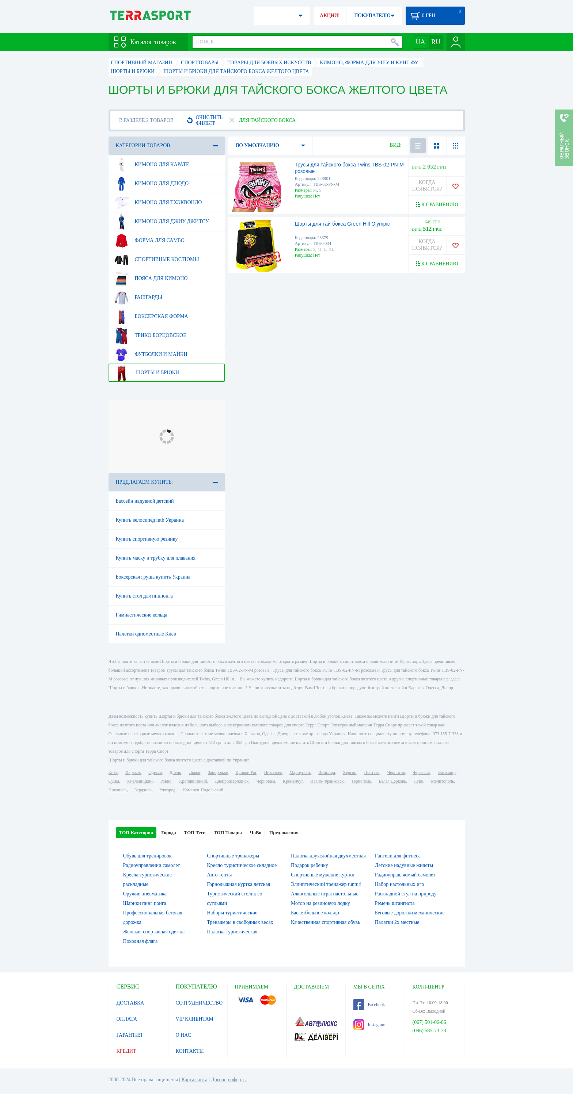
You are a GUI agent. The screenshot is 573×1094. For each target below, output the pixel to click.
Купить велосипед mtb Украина (150, 520)
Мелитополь (442, 781)
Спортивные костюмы (156, 259)
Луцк (418, 781)
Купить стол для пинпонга (144, 596)
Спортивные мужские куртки (322, 875)
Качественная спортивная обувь (325, 922)
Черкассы (421, 772)
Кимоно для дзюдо (151, 183)
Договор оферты (229, 1079)
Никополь (118, 789)
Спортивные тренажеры (233, 856)
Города (168, 832)
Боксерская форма (150, 316)
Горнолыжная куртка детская (238, 884)
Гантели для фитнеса (398, 856)
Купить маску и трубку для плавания (156, 558)
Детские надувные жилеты (404, 865)
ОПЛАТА (127, 1019)
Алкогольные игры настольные (324, 894)
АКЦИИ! (329, 15)
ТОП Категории (136, 832)
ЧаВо (255, 832)
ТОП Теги (194, 832)
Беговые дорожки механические (410, 912)
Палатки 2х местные (397, 922)
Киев (113, 772)
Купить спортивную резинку (147, 539)
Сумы (114, 781)
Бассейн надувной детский (145, 501)
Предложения (284, 832)
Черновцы (265, 781)
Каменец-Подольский (203, 789)
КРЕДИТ (126, 1051)
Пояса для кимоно (150, 278)
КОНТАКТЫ (190, 1051)
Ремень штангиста (395, 903)
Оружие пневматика (145, 894)
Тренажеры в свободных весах (240, 922)
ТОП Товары (228, 832)
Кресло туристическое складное (242, 865)
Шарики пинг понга (144, 903)
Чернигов (396, 772)
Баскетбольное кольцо (315, 912)
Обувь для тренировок (147, 856)
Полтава (372, 772)
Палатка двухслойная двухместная (328, 856)
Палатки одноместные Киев (146, 634)
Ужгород (167, 789)
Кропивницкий (193, 781)
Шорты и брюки (146, 372)
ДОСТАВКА (130, 1003)
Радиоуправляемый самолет (405, 875)
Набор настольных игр (399, 884)
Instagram (369, 1024)
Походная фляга (140, 941)
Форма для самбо (149, 240)
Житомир (447, 772)
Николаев (273, 772)
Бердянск (143, 789)
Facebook (369, 1004)
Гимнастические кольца (141, 615)
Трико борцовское (149, 335)
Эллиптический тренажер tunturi (326, 884)
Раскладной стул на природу (406, 894)
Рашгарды (137, 297)
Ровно (165, 781)
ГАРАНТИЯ (130, 1035)
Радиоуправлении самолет (151, 865)
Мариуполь (300, 772)
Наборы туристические (232, 912)
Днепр (175, 772)
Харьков (133, 772)
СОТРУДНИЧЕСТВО (199, 1003)
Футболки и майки (150, 354)
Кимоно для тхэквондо (157, 202)
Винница (326, 772)
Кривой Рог (245, 772)
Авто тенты (219, 875)
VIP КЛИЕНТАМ (195, 1019)
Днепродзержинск (232, 781)
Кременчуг (293, 781)
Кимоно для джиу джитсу (161, 221)
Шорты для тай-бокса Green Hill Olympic (342, 224)
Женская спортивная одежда (154, 931)
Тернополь (361, 781)
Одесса (155, 772)
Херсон (350, 772)
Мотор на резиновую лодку (320, 903)
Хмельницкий (140, 781)
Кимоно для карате (151, 164)
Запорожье (218, 772)
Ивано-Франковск (327, 781)
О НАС (183, 1035)
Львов (194, 772)
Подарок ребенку (309, 865)
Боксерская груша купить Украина (153, 577)
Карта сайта (195, 1079)
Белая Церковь (392, 781)
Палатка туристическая (232, 931)
